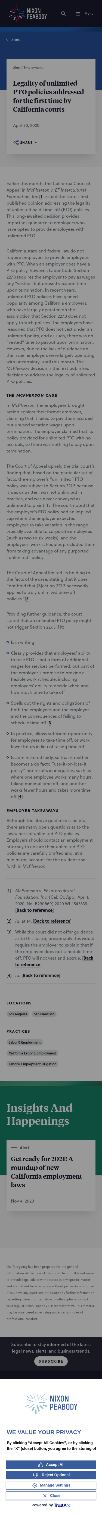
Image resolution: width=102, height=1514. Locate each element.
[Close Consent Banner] (51, 1495)
